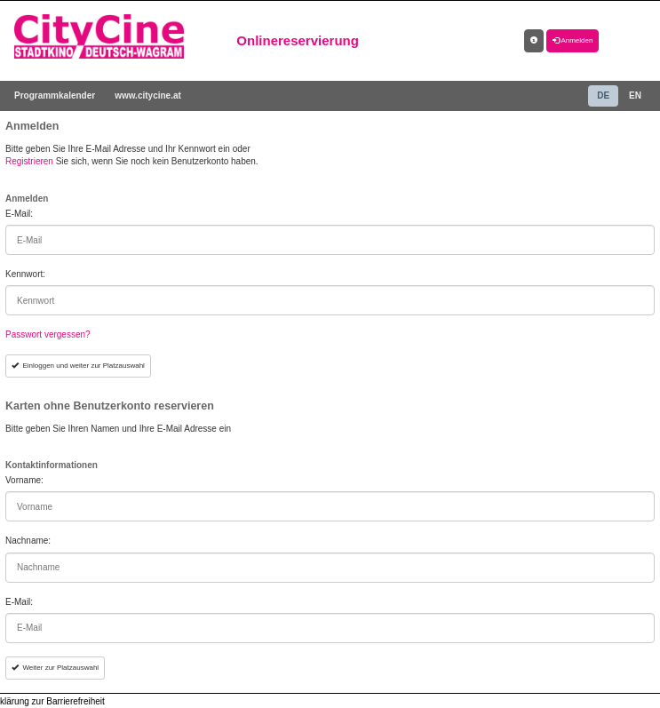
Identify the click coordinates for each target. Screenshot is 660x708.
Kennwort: (25, 274)
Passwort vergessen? (48, 334)
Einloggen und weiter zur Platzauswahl (78, 366)
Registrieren (29, 161)
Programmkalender (54, 95)
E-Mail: (19, 214)
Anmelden (573, 40)
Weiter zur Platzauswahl (55, 668)
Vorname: (24, 480)
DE (603, 95)
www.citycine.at (148, 95)
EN (635, 95)
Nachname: (28, 540)
